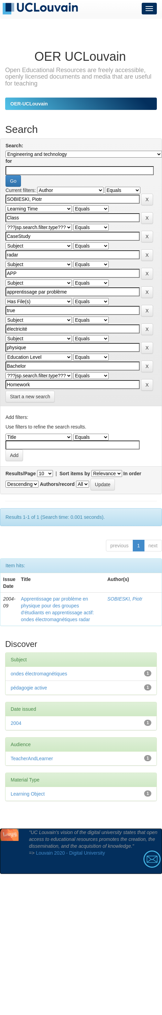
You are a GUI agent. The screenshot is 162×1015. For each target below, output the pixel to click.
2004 (16, 723)
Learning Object (28, 794)
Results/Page (21, 473)
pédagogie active (29, 688)
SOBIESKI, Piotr (124, 599)
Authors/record (57, 484)
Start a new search (30, 396)
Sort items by (75, 473)
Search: (14, 145)
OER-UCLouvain (29, 103)
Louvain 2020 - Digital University (70, 853)
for (9, 161)
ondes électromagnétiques (39, 673)
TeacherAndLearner (32, 758)
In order (132, 473)
